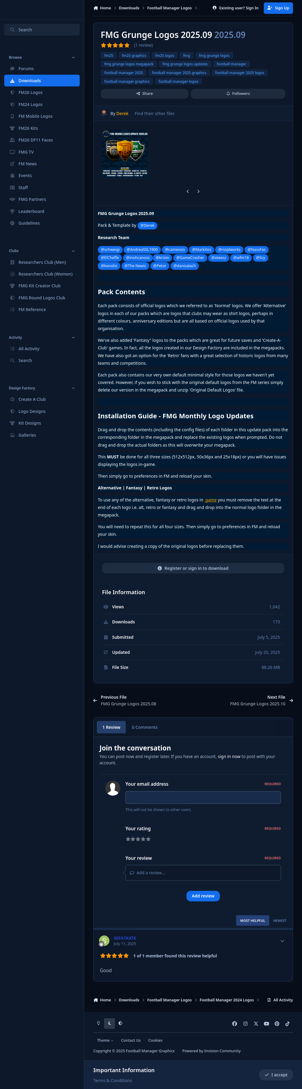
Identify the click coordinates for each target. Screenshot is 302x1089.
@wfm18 (241, 257)
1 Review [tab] (112, 727)
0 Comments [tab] (145, 727)
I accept (276, 1075)
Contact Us (131, 1040)
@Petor (159, 265)
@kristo (162, 257)
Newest (280, 922)
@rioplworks (229, 249)
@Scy (260, 257)
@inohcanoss (137, 257)
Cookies (155, 1040)
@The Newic (135, 265)
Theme (105, 1040)
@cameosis (175, 249)
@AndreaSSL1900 (142, 249)
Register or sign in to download (193, 568)
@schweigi (110, 249)
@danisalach (185, 265)
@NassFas (257, 249)
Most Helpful (252, 922)
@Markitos (201, 249)
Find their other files (155, 113)
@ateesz (218, 257)
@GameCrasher (190, 257)
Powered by (211, 1050)
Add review (203, 897)
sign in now (229, 756)
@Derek (147, 225)
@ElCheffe (110, 257)
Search (21, 30)
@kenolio (109, 265)
